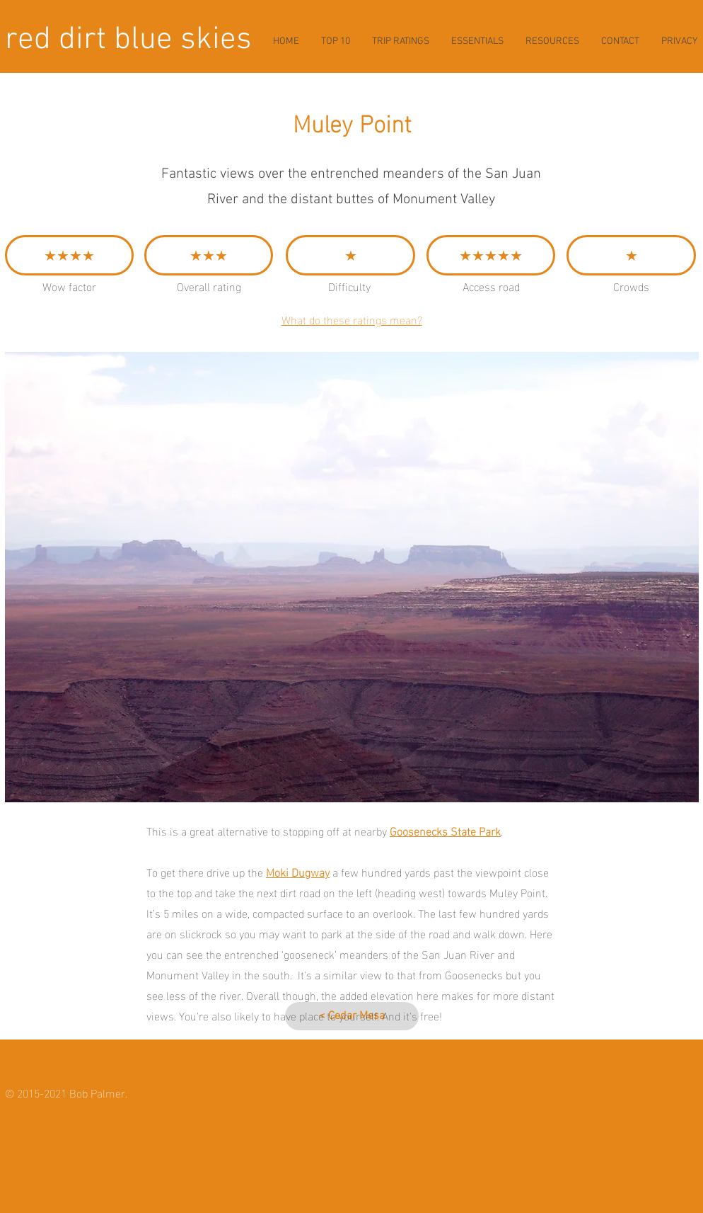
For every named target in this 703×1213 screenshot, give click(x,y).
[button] (352, 577)
